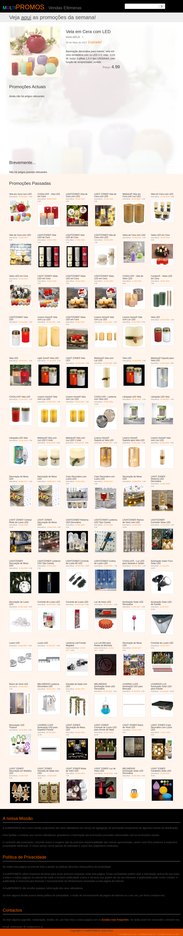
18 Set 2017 (50, 646)
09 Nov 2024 (165, 281)
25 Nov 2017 (23, 279)
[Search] (161, 6)
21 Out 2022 (23, 399)
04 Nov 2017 (136, 648)
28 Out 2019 (50, 443)
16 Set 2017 (164, 399)
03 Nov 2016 (22, 607)
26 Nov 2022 (108, 240)
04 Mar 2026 (108, 402)
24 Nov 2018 (51, 281)
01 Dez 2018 (80, 773)
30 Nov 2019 (80, 199)
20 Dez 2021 (80, 322)
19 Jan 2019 (108, 773)
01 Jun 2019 (164, 773)
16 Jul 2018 (164, 691)
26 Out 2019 (79, 363)
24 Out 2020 (136, 361)
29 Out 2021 (79, 566)
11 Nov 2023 (136, 281)
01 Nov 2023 (164, 443)
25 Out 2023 (136, 566)
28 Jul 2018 (23, 730)
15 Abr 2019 (136, 776)
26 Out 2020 (136, 199)
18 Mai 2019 (51, 527)
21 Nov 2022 (51, 402)
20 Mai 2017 (23, 197)
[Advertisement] (148, 48)
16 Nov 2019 (80, 525)
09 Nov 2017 (51, 689)
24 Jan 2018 (23, 440)
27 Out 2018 (51, 361)
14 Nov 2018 (108, 199)
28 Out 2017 (23, 361)
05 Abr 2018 (107, 691)
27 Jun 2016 (164, 566)
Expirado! (95, 42)
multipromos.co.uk (168, 934)
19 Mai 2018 (136, 237)
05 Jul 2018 (136, 691)
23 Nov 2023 (79, 402)
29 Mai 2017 (22, 646)
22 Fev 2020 (108, 525)
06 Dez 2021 (51, 322)
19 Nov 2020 (164, 363)
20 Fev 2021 (51, 566)
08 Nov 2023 (51, 199)
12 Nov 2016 (80, 481)
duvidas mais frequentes (115, 919)
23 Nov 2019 (80, 281)
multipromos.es (147, 934)
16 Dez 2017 (23, 237)
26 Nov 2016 (165, 237)
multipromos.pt (128, 934)
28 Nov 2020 (51, 240)
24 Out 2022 (107, 322)
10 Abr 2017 (136, 607)
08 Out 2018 (50, 732)
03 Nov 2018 (80, 732)
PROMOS (30, 7)
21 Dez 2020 (108, 281)
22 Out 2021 (23, 322)
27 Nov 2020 (80, 240)
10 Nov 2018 (165, 484)
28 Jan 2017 (136, 399)
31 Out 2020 (23, 568)
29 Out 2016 (164, 197)
